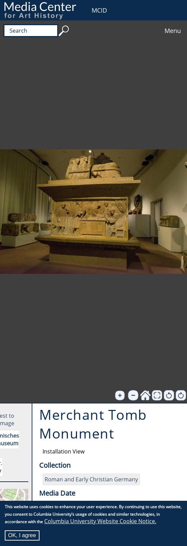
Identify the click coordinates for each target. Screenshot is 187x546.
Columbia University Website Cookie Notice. (100, 521)
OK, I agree (22, 535)
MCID (99, 10)
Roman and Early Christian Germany (91, 479)
